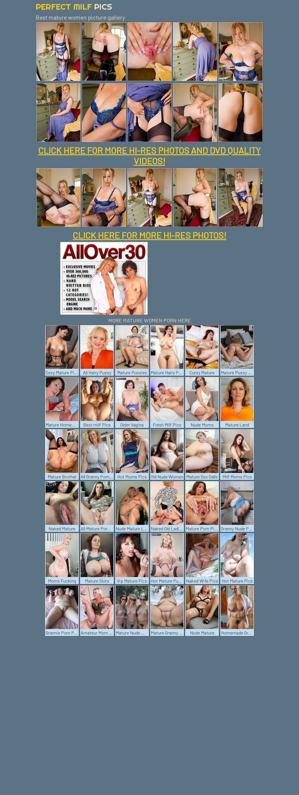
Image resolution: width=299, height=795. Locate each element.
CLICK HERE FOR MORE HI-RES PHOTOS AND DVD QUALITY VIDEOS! (149, 155)
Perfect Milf (74, 6)
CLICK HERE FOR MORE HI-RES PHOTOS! (149, 235)
